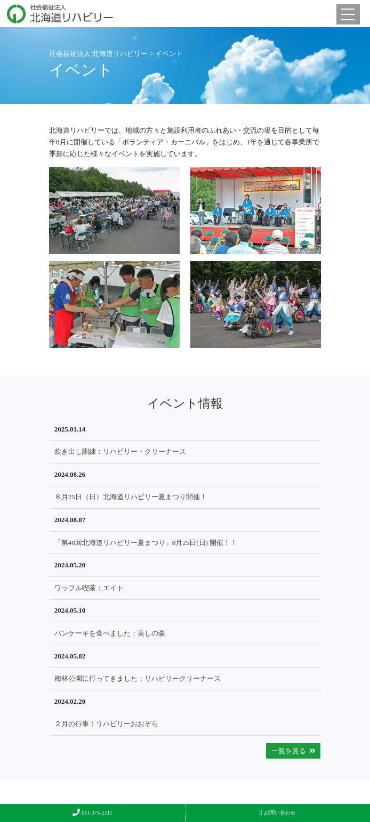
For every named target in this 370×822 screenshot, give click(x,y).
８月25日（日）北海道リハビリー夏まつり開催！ (130, 497)
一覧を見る (293, 751)
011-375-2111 (92, 813)
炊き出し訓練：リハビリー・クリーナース (120, 451)
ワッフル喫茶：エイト (89, 588)
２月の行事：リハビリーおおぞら (106, 724)
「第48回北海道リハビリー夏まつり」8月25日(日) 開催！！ (145, 543)
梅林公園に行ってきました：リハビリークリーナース (137, 678)
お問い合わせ (278, 813)
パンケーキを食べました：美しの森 (109, 633)
